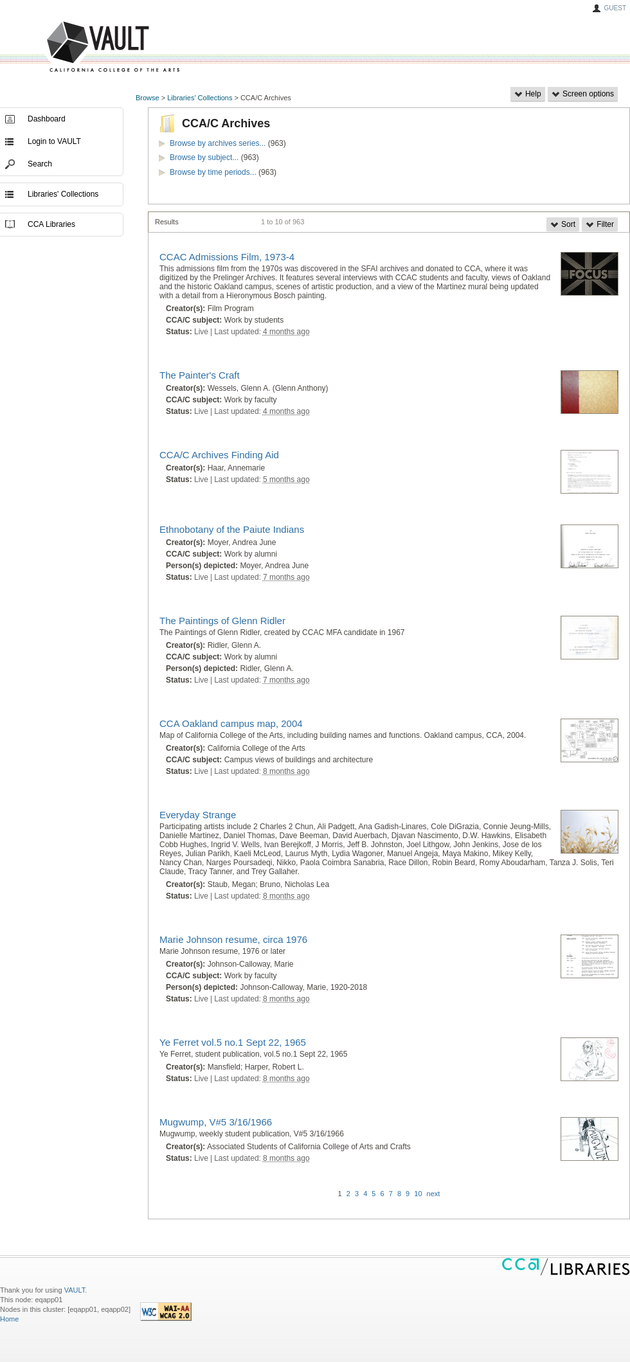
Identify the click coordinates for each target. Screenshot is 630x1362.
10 (418, 1193)
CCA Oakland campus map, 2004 (231, 723)
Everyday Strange (197, 814)
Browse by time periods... (213, 172)
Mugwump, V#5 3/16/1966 (215, 1121)
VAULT (64, 47)
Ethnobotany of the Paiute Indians (231, 529)
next (433, 1193)
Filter (600, 224)
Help (527, 93)
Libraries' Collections (199, 98)
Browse (147, 98)
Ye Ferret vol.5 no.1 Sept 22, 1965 (232, 1042)
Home (9, 1319)
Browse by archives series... (218, 143)
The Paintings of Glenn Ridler (222, 620)
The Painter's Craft (199, 375)
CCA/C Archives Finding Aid (219, 454)
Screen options (583, 93)
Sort (562, 224)
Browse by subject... (204, 157)
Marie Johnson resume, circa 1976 (233, 939)
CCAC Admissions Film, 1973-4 (226, 256)
